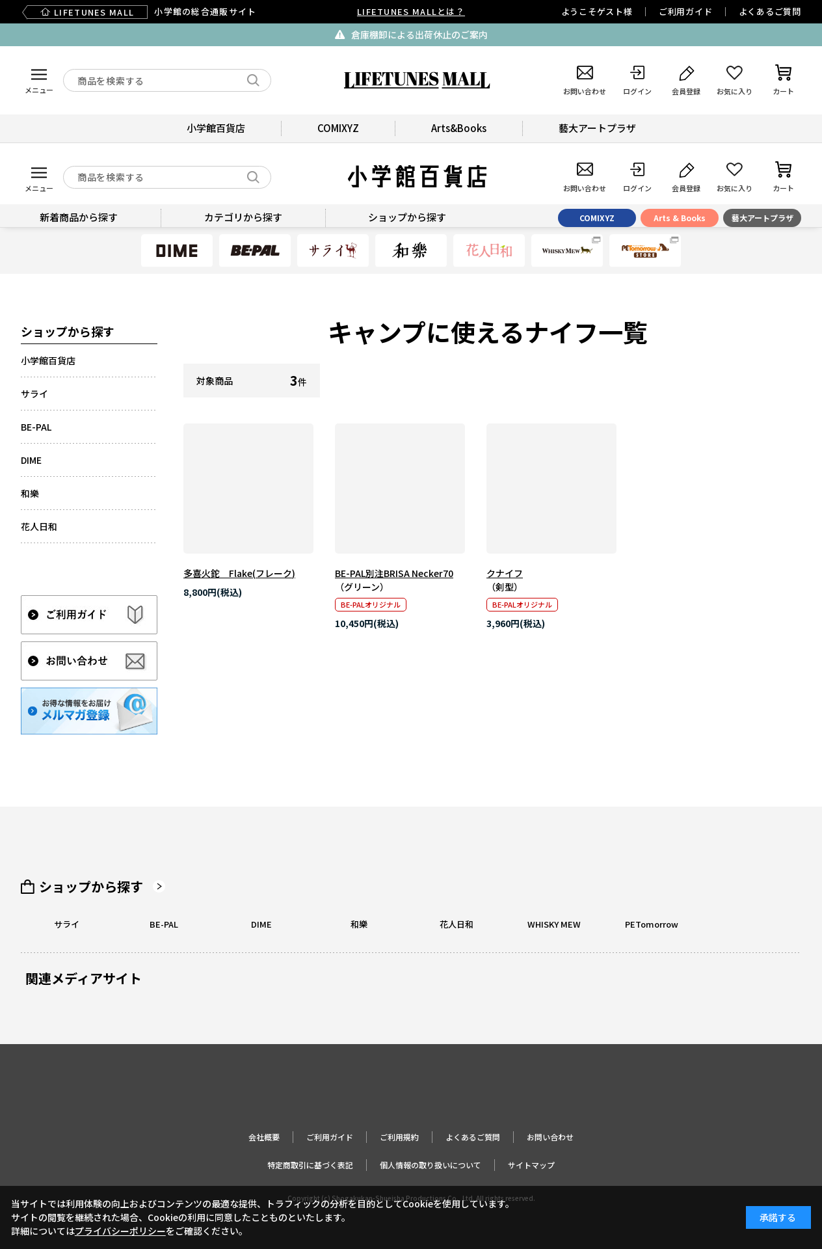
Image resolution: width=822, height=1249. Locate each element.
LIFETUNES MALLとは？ (411, 11)
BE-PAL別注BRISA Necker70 (394, 573)
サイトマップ (531, 1164)
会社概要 (264, 1136)
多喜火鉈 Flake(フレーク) (239, 573)
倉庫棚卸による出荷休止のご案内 (419, 34)
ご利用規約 (399, 1136)
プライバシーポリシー (120, 1230)
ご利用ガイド (686, 11)
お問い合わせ (550, 1136)
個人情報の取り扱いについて (430, 1164)
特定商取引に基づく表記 (310, 1164)
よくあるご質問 (770, 11)
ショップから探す (91, 886)
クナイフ (504, 573)
